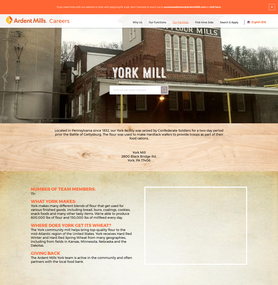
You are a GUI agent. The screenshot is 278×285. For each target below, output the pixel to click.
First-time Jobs (204, 22)
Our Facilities (180, 22)
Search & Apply (229, 22)
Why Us (137, 22)
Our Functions (157, 22)
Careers (59, 21)
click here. (215, 7)
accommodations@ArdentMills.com (185, 7)
